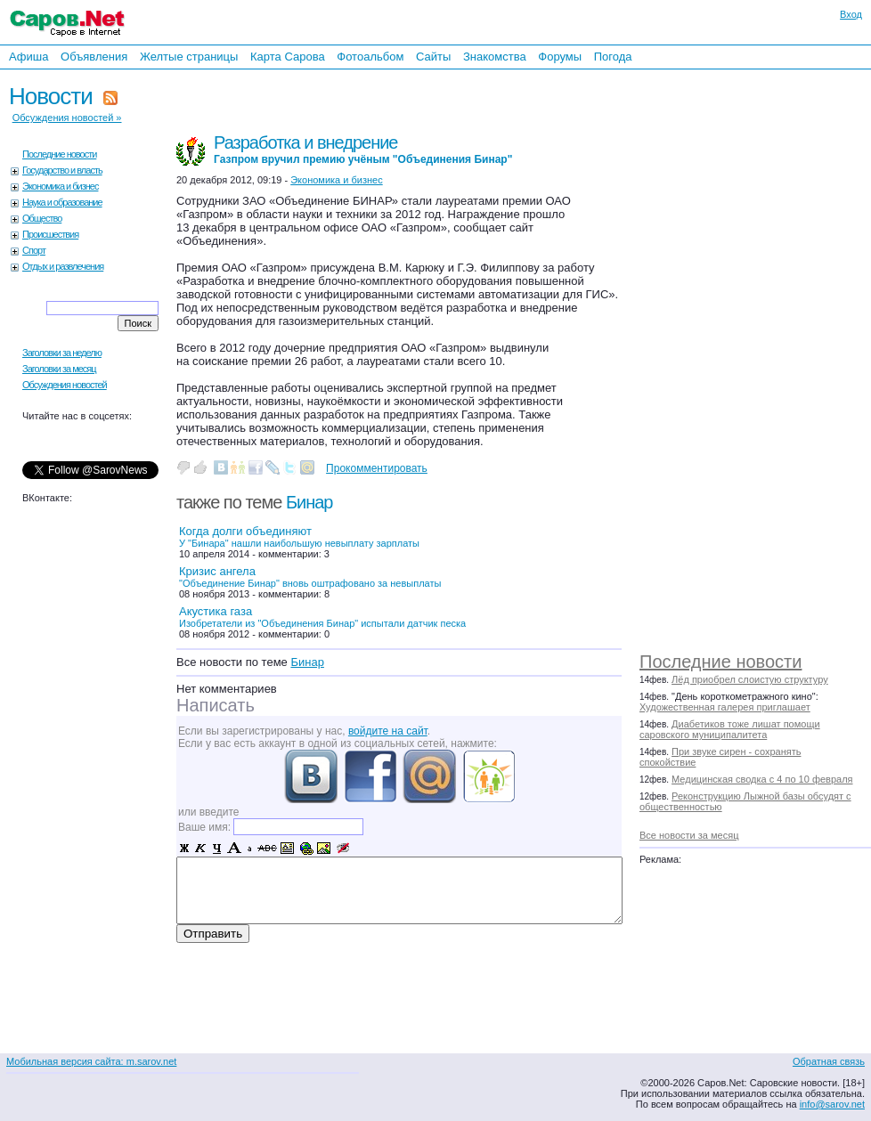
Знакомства (494, 56)
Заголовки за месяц (59, 368)
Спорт (33, 250)
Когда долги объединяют (299, 536)
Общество (41, 218)
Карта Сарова (287, 56)
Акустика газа (322, 617)
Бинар (309, 502)
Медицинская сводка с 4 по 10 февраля (762, 779)
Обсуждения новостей (64, 384)
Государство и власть (62, 170)
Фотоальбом (370, 56)
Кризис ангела (310, 577)
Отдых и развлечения (62, 266)
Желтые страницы (189, 56)
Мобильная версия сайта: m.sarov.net (91, 1061)
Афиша (28, 56)
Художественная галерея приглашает (724, 707)
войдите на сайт (387, 731)
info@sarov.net (832, 1104)
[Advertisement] (732, 356)
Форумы (560, 56)
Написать (215, 705)
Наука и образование (62, 202)
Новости (51, 96)
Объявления (94, 56)
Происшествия (50, 234)
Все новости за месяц (688, 835)
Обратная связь (829, 1061)
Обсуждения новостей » (67, 117)
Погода (613, 56)
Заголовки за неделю (62, 352)
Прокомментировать (376, 468)
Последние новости (720, 661)
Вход (851, 14)
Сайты (433, 56)
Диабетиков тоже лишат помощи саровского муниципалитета (729, 729)
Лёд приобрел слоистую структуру (750, 679)
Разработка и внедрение (363, 149)
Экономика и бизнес (60, 186)
